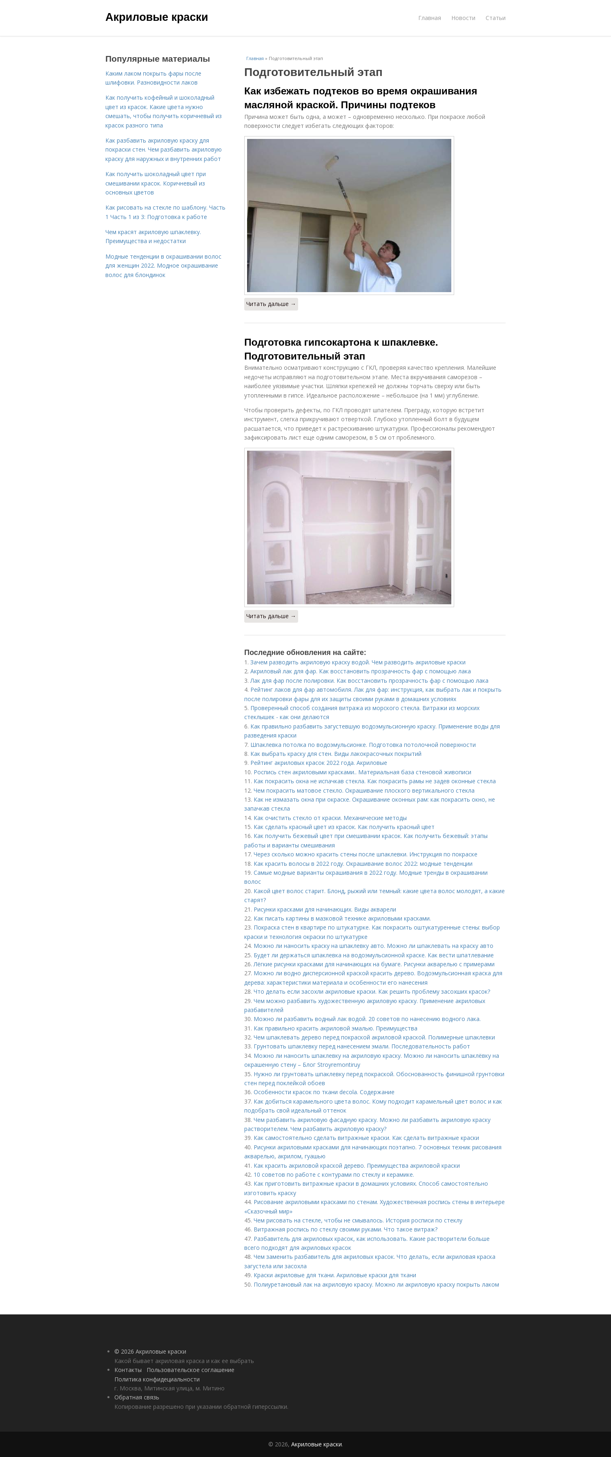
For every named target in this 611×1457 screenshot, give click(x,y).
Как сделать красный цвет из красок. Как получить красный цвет (344, 827)
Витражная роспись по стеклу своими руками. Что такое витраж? (345, 1229)
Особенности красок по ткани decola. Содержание (324, 1092)
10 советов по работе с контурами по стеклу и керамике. (334, 1174)
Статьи (496, 18)
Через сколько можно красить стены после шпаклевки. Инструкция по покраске (365, 854)
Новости (463, 18)
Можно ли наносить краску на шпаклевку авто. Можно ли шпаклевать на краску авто (373, 946)
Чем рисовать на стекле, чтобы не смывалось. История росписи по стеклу (358, 1220)
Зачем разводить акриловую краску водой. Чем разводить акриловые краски (358, 662)
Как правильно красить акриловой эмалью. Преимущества (335, 1028)
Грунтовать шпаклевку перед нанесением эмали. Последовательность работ (362, 1046)
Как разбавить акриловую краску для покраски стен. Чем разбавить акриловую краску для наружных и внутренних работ (163, 149)
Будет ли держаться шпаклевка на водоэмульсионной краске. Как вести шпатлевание (374, 955)
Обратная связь (136, 1397)
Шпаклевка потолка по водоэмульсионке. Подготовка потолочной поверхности (363, 745)
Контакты (128, 1370)
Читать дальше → (271, 304)
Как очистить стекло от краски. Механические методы (330, 818)
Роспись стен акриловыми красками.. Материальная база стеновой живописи (362, 772)
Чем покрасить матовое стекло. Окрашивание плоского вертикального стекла (364, 790)
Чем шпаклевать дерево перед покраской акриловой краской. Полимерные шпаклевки (374, 1037)
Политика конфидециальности (157, 1379)
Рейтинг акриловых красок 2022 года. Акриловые (318, 762)
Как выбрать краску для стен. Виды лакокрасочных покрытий (335, 754)
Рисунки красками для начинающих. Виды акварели (325, 909)
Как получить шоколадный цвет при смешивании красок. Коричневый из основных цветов (155, 183)
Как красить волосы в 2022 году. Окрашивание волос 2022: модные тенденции (363, 863)
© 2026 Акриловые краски (150, 1351)
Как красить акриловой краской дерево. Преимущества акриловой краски (357, 1165)
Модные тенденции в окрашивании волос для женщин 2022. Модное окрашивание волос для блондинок (163, 266)
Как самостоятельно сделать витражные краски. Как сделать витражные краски (366, 1138)
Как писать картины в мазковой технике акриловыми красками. (342, 918)
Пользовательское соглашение (190, 1370)
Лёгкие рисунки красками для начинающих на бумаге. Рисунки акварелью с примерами (374, 964)
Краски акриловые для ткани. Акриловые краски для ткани (335, 1275)
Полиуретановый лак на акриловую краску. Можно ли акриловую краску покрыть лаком (376, 1284)
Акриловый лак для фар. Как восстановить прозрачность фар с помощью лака (360, 671)
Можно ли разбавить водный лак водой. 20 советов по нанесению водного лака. (367, 1019)
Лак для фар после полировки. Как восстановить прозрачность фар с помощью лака (369, 680)
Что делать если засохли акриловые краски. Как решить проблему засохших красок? (372, 991)
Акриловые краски (156, 17)
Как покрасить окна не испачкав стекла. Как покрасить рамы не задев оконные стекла (375, 781)
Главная (429, 18)
